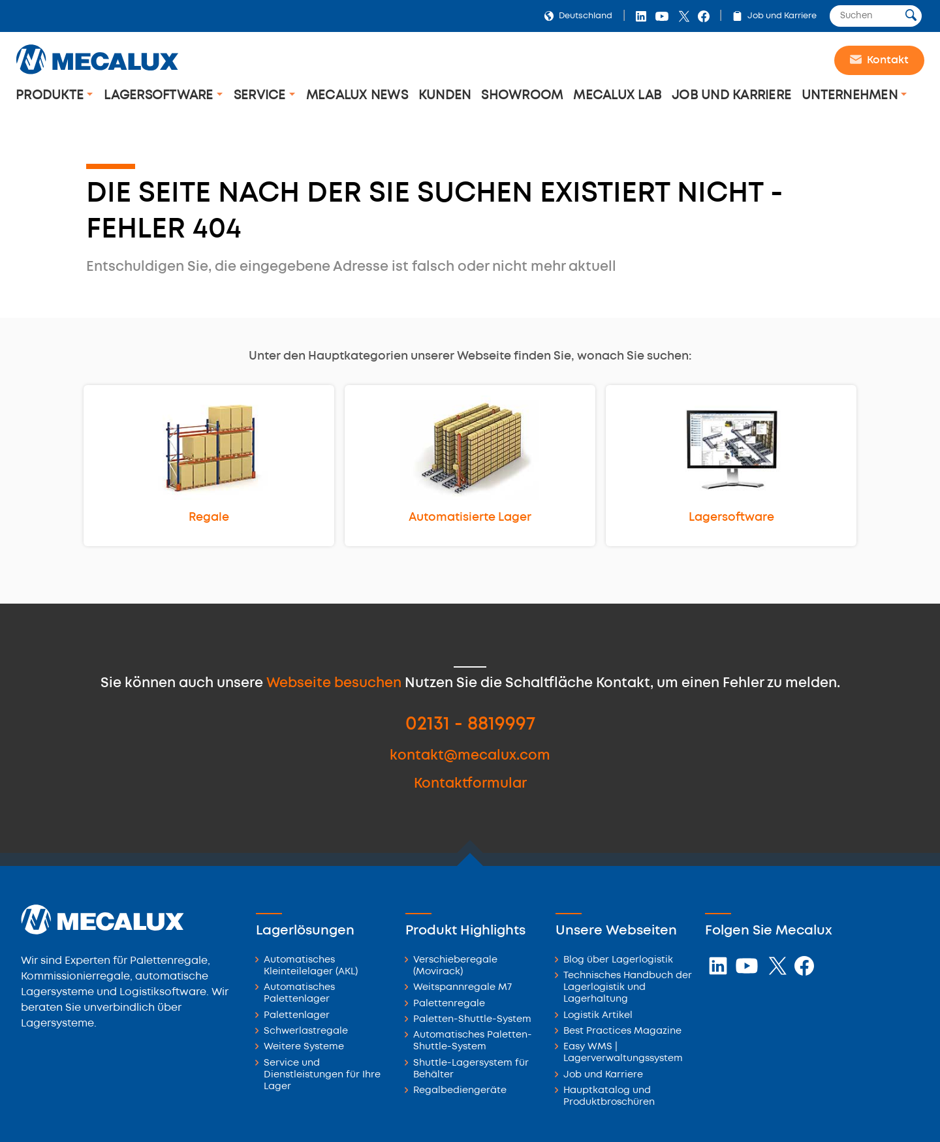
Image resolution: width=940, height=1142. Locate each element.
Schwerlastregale (306, 1031)
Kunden (444, 95)
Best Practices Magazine (622, 1031)
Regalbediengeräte (460, 1091)
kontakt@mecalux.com (470, 756)
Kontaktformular (470, 784)
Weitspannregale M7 (462, 987)
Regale (209, 517)
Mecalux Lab (617, 95)
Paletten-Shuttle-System (472, 1019)
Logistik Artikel (598, 1015)
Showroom (522, 95)
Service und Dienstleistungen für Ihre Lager (322, 1075)
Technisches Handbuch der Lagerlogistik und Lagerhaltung (627, 988)
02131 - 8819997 (470, 725)
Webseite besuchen (333, 683)
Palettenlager (297, 1015)
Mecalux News (357, 95)
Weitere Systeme (304, 1047)
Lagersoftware (160, 95)
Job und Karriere (771, 15)
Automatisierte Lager (470, 517)
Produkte (51, 95)
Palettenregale (449, 1004)
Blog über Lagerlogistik (618, 960)
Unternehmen (851, 95)
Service (261, 95)
